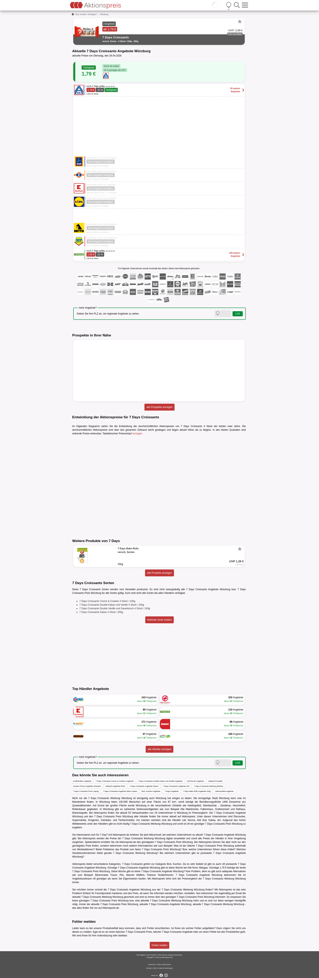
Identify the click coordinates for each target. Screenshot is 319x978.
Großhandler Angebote (82, 781)
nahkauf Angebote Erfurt (115, 786)
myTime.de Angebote (195, 781)
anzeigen (137, 433)
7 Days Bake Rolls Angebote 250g (197, 791)
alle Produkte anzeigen (159, 572)
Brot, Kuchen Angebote (151, 791)
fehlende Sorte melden (159, 619)
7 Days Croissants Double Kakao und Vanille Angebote (160, 781)
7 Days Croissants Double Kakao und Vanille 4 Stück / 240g (111, 604)
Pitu (122, 875)
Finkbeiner (108, 849)
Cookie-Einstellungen (165, 968)
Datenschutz (166, 964)
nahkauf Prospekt (215, 781)
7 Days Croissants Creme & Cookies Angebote (115, 781)
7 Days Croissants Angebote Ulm (176, 786)
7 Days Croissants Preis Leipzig (86, 791)
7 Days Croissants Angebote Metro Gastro (120, 791)
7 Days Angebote (172, 791)
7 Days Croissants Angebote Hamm (143, 786)
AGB (159, 964)
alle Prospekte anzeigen (159, 407)
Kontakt (149, 968)
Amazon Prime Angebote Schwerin (87, 786)
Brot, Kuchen (81, 14)
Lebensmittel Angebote (224, 791)
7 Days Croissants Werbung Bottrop (208, 786)
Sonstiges (92, 14)
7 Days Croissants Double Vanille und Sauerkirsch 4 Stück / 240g (114, 608)
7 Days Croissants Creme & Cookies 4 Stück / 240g (107, 601)
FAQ (154, 968)
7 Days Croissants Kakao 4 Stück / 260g (101, 612)
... (98, 14)
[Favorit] (240, 21)
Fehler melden (159, 945)
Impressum (152, 964)
